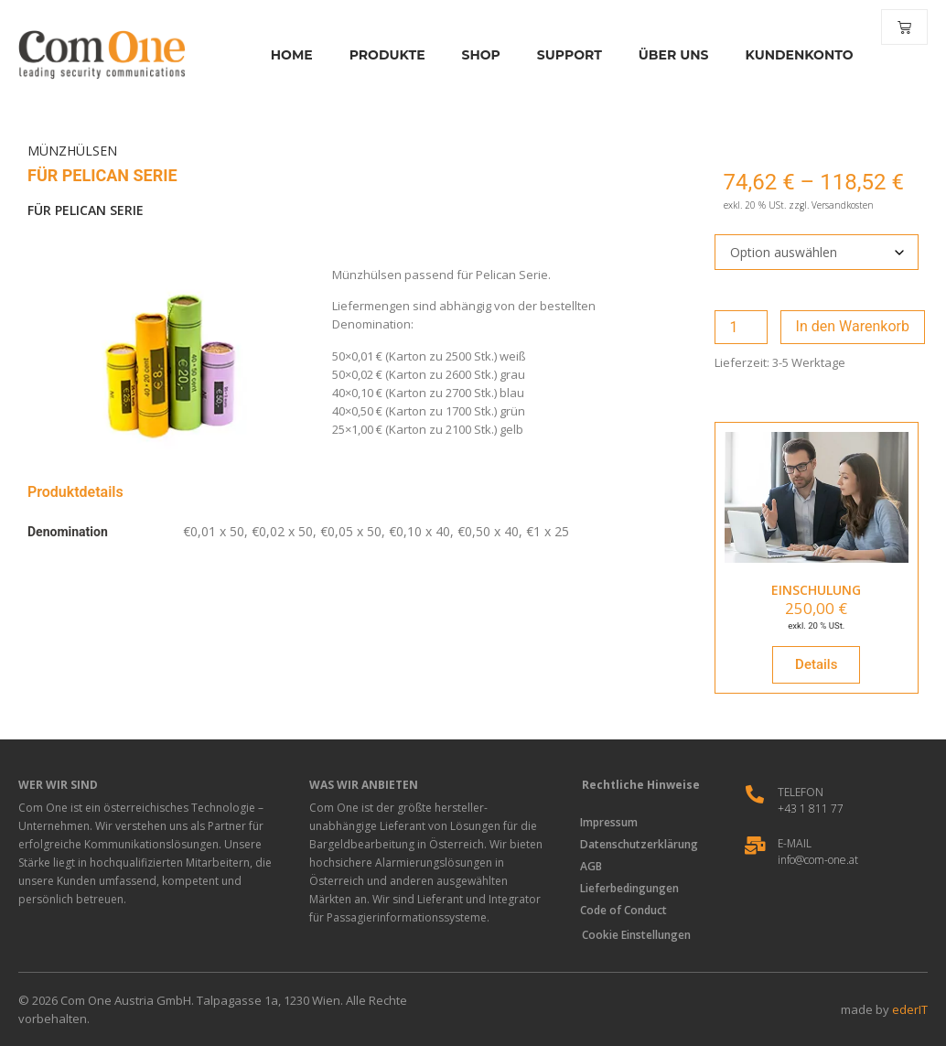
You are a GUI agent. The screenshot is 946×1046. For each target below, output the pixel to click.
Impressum (612, 822)
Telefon (800, 792)
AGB (595, 866)
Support (556, 55)
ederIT (910, 1009)
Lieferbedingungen (633, 888)
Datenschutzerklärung (643, 844)
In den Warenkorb (852, 326)
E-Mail (795, 843)
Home (279, 55)
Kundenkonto (787, 55)
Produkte (375, 55)
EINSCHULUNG (816, 589)
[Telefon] (755, 794)
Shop (468, 55)
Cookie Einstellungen (636, 935)
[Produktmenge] (741, 327)
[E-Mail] (755, 845)
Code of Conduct (627, 910)
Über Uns (661, 55)
